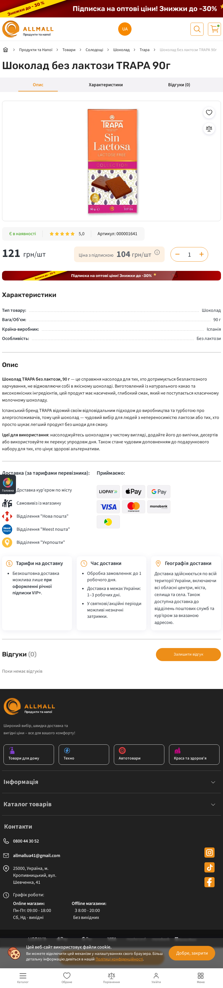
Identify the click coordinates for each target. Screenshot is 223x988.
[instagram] (209, 852)
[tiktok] (209, 867)
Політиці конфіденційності (119, 959)
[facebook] (209, 882)
